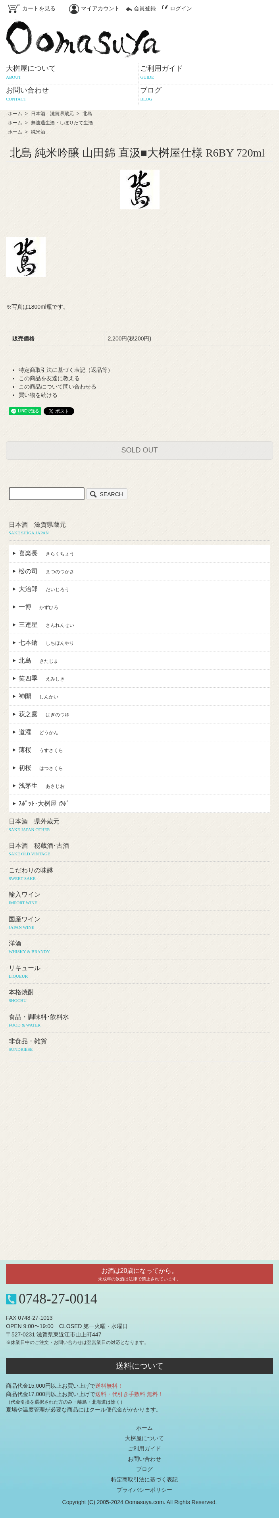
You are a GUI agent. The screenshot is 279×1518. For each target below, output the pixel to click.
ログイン (177, 8)
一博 (38, 606)
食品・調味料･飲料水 (140, 1021)
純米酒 (38, 132)
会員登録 (140, 8)
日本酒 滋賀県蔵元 (52, 113)
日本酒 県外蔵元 (140, 825)
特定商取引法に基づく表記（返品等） (66, 370)
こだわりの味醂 (140, 874)
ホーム (15, 113)
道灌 (38, 732)
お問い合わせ (144, 1459)
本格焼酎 (140, 996)
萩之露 (44, 714)
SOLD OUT (139, 450)
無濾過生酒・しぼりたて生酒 (62, 123)
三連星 (46, 624)
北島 (87, 113)
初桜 (41, 767)
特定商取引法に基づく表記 (144, 1479)
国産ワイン (140, 923)
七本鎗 (46, 642)
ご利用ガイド (144, 1448)
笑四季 (42, 678)
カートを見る (32, 8)
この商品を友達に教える (49, 378)
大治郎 (44, 589)
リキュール (140, 972)
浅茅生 (42, 785)
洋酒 (140, 947)
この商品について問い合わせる (57, 386)
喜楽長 (46, 553)
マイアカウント (94, 8)
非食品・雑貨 (140, 1045)
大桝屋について (144, 1438)
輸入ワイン (140, 898)
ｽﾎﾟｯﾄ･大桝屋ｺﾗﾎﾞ (47, 803)
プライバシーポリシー (144, 1490)
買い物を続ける (38, 395)
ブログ (144, 1469)
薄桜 (41, 749)
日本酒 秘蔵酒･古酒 (140, 849)
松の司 (46, 571)
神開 (38, 696)
